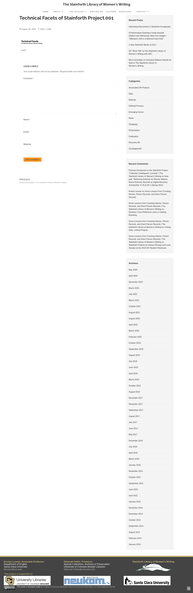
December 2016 (136, 441)
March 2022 (134, 300)
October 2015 (135, 477)
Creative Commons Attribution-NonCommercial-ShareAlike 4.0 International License (79, 587)
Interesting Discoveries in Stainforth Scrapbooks (150, 27)
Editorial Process (136, 106)
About (57, 12)
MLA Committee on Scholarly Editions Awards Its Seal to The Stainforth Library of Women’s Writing (150, 63)
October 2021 (135, 306)
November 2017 (136, 404)
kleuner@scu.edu (13, 569)
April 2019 (133, 373)
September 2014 (136, 526)
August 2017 (134, 416)
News (131, 118)
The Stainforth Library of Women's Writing (96, 4)
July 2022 (133, 294)
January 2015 (135, 502)
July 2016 (133, 447)
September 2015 (136, 483)
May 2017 (133, 434)
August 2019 (134, 355)
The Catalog (76, 12)
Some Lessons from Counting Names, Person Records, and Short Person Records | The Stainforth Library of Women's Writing (149, 206)
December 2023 (136, 282)
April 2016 (133, 453)
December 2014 (136, 508)
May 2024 (133, 270)
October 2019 (135, 343)
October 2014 (135, 520)
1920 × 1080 (45, 29)
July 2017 (133, 422)
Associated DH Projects (139, 88)
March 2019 (134, 379)
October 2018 (135, 386)
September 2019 (136, 349)
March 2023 (134, 288)
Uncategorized (135, 149)
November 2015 (136, 471)
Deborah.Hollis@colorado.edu (79, 569)
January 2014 (135, 544)
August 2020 (134, 319)
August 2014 (134, 532)
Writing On (96, 12)
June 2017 (133, 428)
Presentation (134, 130)
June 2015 (133, 489)
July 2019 (133, 361)
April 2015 (133, 496)
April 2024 (133, 276)
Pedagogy (133, 124)
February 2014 (135, 538)
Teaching (111, 12)
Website (27, 144)
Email (27, 132)
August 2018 (134, 392)
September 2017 (136, 410)
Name (27, 120)
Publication (133, 136)
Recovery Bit (134, 142)
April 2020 (133, 325)
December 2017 (136, 398)
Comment (29, 78)
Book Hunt (125, 12)
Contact (142, 12)
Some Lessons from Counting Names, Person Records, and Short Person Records (150, 194)
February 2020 (135, 337)
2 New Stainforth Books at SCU (142, 45)
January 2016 (135, 465)
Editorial (132, 100)
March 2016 (134, 459)
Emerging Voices (136, 112)
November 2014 (136, 514)
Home (46, 12)
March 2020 (134, 331)
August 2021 (134, 312)
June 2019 (133, 367)
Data (131, 94)
